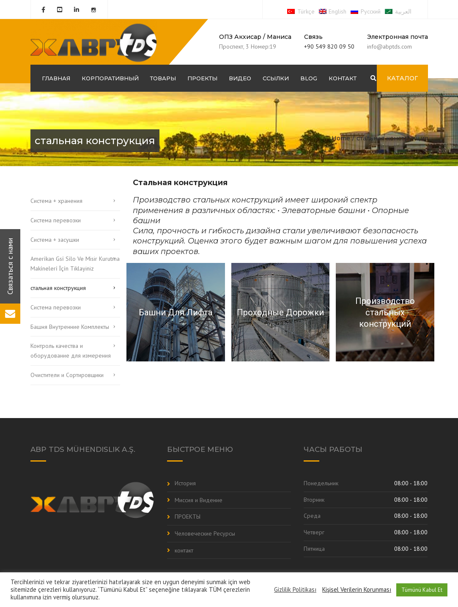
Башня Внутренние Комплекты (69, 327)
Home (341, 138)
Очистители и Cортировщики (67, 375)
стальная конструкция (58, 288)
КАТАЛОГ (402, 78)
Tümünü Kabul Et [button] (421, 589)
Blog (308, 78)
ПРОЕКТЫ (202, 78)
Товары (163, 78)
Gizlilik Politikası (295, 589)
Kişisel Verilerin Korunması (356, 589)
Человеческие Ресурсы (205, 533)
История (185, 483)
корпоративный (110, 78)
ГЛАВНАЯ (56, 78)
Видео (240, 78)
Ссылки (276, 78)
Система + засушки (54, 239)
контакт (343, 78)
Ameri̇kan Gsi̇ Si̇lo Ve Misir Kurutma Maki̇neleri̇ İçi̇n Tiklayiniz (75, 263)
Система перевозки (55, 220)
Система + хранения (56, 201)
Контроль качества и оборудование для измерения (70, 350)
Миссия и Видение (198, 500)
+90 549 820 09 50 (329, 46)
